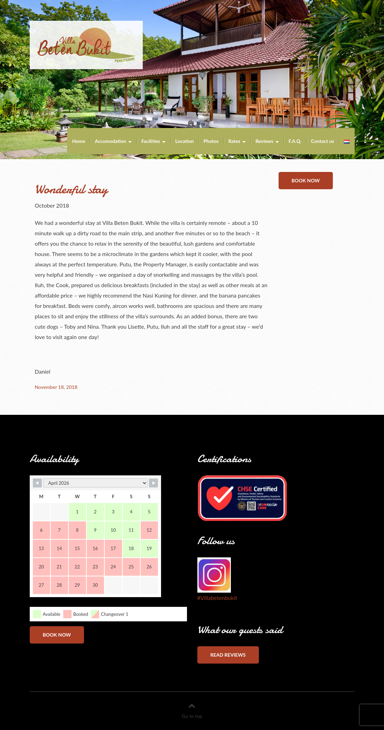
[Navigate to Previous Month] (37, 482)
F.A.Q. (295, 141)
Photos (211, 141)
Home (78, 141)
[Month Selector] (95, 482)
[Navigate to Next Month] (153, 482)
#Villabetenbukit (217, 597)
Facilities (150, 141)
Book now (306, 180)
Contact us (322, 141)
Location (184, 141)
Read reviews (228, 655)
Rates (234, 141)
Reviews (264, 141)
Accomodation (110, 141)
